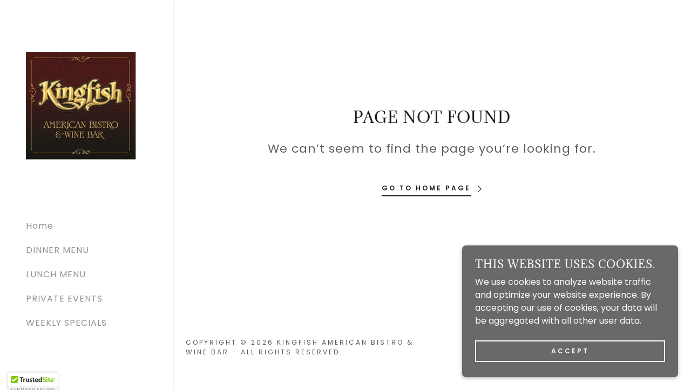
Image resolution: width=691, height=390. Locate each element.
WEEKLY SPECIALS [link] (66, 323)
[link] (81, 105)
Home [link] (39, 226)
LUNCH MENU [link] (56, 274)
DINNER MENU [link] (57, 250)
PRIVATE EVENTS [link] (64, 298)
